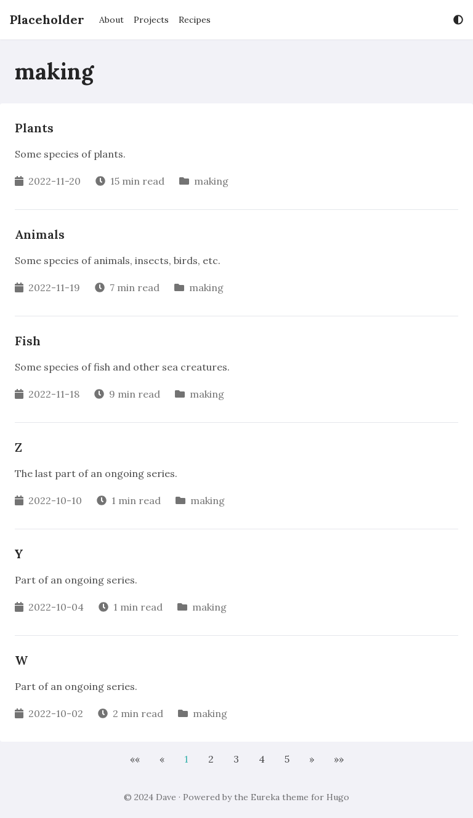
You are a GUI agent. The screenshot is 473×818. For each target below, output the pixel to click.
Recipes (195, 19)
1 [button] (186, 759)
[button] (135, 759)
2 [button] (211, 759)
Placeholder (47, 19)
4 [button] (262, 759)
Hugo (337, 797)
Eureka (265, 797)
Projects (151, 19)
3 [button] (236, 759)
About (111, 19)
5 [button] (287, 759)
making (211, 181)
